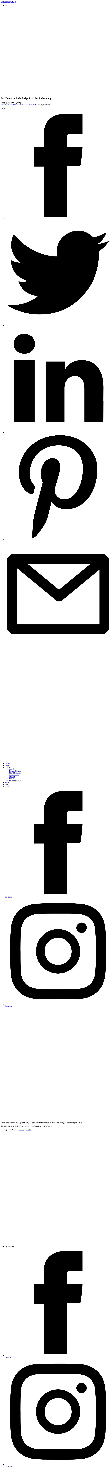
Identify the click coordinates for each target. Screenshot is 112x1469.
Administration (14, 775)
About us (8, 782)
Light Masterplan (15, 773)
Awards (7, 784)
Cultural (12, 777)
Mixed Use (13, 769)
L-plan (8, 2)
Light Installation (15, 780)
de (6, 5)
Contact (7, 786)
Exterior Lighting (15, 771)
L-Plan (7, 763)
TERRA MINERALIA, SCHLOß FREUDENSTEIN (18, 104)
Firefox (28, 1130)
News (7, 765)
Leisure (11, 779)
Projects (7, 767)
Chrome (21, 1130)
